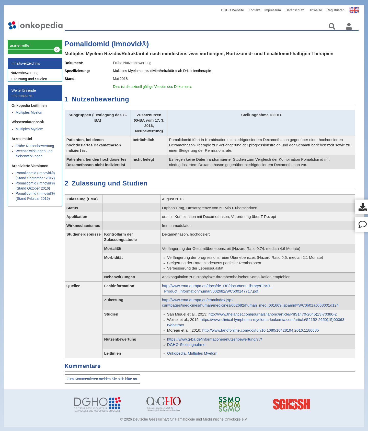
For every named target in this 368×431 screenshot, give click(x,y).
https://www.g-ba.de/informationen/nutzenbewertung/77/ (214, 339)
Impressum (272, 10)
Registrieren (335, 10)
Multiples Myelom (29, 115)
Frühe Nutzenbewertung (35, 149)
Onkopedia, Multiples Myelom (192, 353)
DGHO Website (232, 10)
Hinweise (315, 10)
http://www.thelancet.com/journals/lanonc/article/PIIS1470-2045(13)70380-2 (273, 314)
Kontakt (254, 10)
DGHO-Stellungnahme (186, 344)
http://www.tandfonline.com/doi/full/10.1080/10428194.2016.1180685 (260, 330)
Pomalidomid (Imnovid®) (107, 44)
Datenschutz (294, 10)
